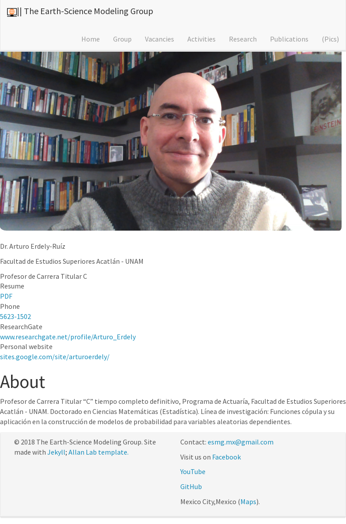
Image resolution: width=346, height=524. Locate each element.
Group (122, 38)
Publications (289, 38)
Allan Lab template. (98, 452)
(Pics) (330, 38)
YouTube (192, 471)
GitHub (191, 486)
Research (243, 38)
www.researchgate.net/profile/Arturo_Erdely (68, 336)
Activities (201, 38)
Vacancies (159, 38)
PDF (6, 296)
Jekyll (56, 452)
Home (90, 38)
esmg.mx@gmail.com (241, 441)
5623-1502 (15, 316)
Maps (248, 501)
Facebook (226, 456)
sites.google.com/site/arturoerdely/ (55, 356)
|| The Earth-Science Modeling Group (85, 10)
